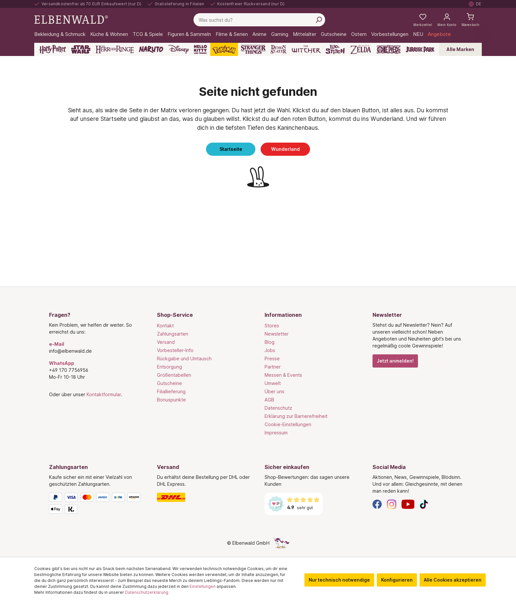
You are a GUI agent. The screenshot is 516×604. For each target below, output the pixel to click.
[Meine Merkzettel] (423, 19)
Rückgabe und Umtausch (184, 358)
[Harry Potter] (52, 49)
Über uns (274, 391)
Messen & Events (283, 375)
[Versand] (204, 497)
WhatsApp (61, 363)
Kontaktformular (104, 394)
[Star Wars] (80, 49)
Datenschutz (278, 408)
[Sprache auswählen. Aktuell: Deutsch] (475, 4)
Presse (272, 358)
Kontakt (165, 325)
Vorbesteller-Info (175, 350)
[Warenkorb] (470, 19)
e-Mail (56, 344)
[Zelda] (360, 49)
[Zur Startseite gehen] (71, 19)
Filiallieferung (171, 391)
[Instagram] (391, 504)
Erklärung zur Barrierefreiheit (296, 416)
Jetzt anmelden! (395, 361)
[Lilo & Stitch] (335, 49)
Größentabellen (174, 375)
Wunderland (285, 149)
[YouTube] (408, 504)
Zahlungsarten (172, 334)
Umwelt (273, 383)
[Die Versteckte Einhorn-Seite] (281, 543)
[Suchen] (318, 20)
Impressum (276, 432)
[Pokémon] (224, 49)
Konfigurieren (397, 580)
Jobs (270, 350)
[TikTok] (424, 504)
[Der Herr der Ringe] (114, 49)
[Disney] (178, 49)
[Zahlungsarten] (96, 504)
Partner (273, 367)
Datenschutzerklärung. (147, 592)
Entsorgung (169, 367)
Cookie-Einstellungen (288, 424)
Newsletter (277, 334)
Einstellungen (203, 586)
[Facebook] (377, 504)
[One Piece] (388, 49)
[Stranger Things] (253, 49)
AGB (269, 399)
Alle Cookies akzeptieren (452, 580)
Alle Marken (460, 49)
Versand (166, 342)
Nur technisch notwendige (339, 580)
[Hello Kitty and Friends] (200, 49)
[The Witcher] (306, 49)
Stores (272, 325)
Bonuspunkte (171, 399)
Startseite (230, 149)
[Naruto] (151, 49)
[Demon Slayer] (279, 49)
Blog (269, 342)
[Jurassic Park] (420, 49)
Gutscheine (169, 383)
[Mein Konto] (447, 19)
